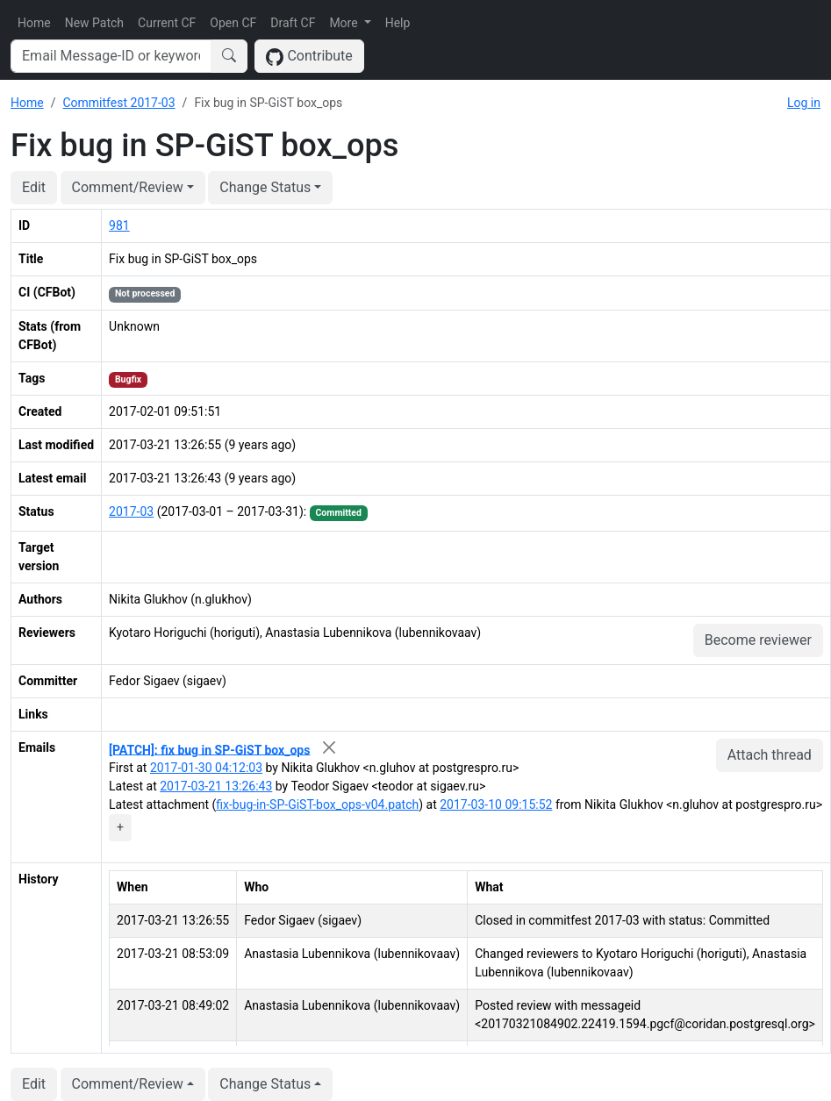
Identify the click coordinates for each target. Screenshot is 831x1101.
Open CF (233, 23)
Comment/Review (127, 187)
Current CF (167, 23)
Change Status (265, 187)
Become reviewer (758, 640)
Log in (803, 103)
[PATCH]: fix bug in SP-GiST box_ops (209, 749)
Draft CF (292, 23)
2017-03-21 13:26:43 (216, 786)
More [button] (345, 23)
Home (34, 23)
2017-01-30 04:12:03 (206, 768)
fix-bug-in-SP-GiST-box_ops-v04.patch (317, 804)
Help (398, 23)
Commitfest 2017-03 (118, 103)
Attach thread (769, 755)
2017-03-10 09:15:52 (496, 804)
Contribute (309, 56)
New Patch (94, 23)
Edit (34, 187)
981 (119, 225)
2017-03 (131, 511)
